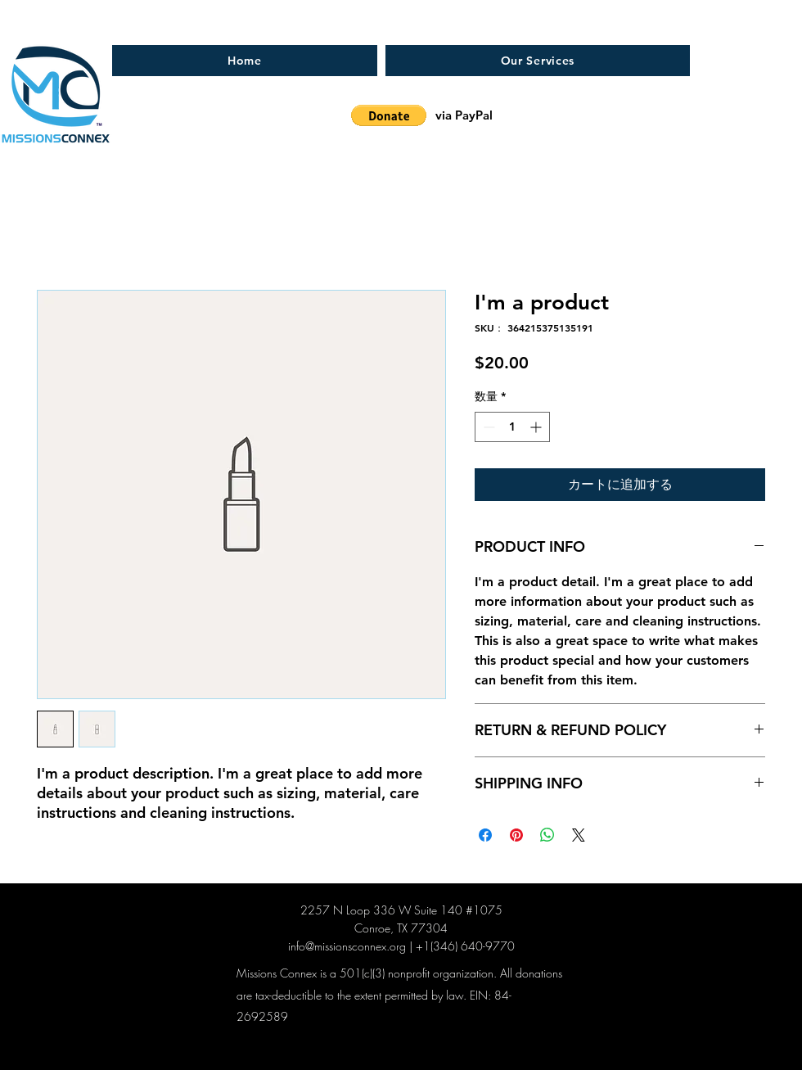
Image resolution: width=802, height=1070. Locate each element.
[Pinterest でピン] (516, 835)
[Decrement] (487, 427)
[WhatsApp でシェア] (547, 835)
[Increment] (537, 427)
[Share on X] (578, 835)
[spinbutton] (512, 427)
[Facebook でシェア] (485, 835)
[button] (388, 115)
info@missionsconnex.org (347, 946)
